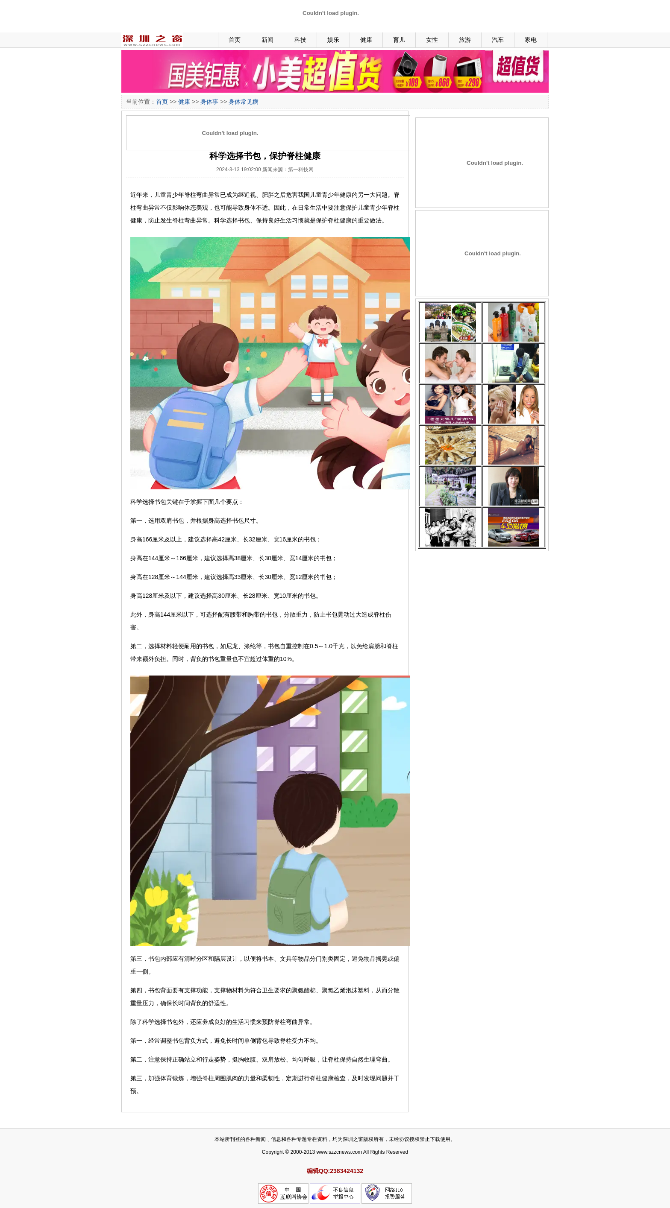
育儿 (399, 39)
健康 (366, 39)
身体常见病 (244, 101)
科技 (300, 39)
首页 (235, 39)
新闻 (267, 39)
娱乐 (333, 39)
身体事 (209, 101)
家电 (531, 39)
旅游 (465, 39)
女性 (432, 39)
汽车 (498, 39)
